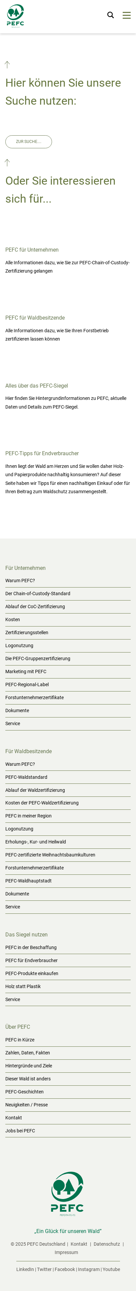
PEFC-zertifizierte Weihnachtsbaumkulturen (50, 854)
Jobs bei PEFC (20, 1130)
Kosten (12, 619)
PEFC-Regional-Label (27, 684)
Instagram (89, 1269)
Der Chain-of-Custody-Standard (37, 593)
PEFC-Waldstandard (26, 777)
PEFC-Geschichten (24, 1091)
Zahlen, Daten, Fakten (27, 1052)
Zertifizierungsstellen (26, 632)
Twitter (44, 1269)
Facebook (65, 1269)
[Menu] (127, 17)
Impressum (66, 1252)
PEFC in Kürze (19, 1039)
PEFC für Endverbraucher (31, 960)
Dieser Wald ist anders (28, 1078)
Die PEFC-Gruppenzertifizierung (37, 658)
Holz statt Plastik (23, 986)
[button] (8, 66)
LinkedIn (25, 1269)
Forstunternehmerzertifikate (34, 697)
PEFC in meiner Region (28, 815)
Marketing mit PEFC (25, 671)
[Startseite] (15, 17)
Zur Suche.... (28, 141)
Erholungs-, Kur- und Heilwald (35, 841)
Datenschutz (107, 1244)
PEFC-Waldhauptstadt (28, 880)
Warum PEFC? (20, 580)
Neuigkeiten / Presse (26, 1104)
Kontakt (13, 1117)
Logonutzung (19, 645)
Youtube (111, 1269)
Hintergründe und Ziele (28, 1065)
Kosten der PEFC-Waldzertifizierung (42, 802)
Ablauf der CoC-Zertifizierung (35, 606)
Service (12, 723)
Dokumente (17, 710)
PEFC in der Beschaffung (31, 947)
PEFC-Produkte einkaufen (31, 973)
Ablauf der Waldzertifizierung (35, 790)
